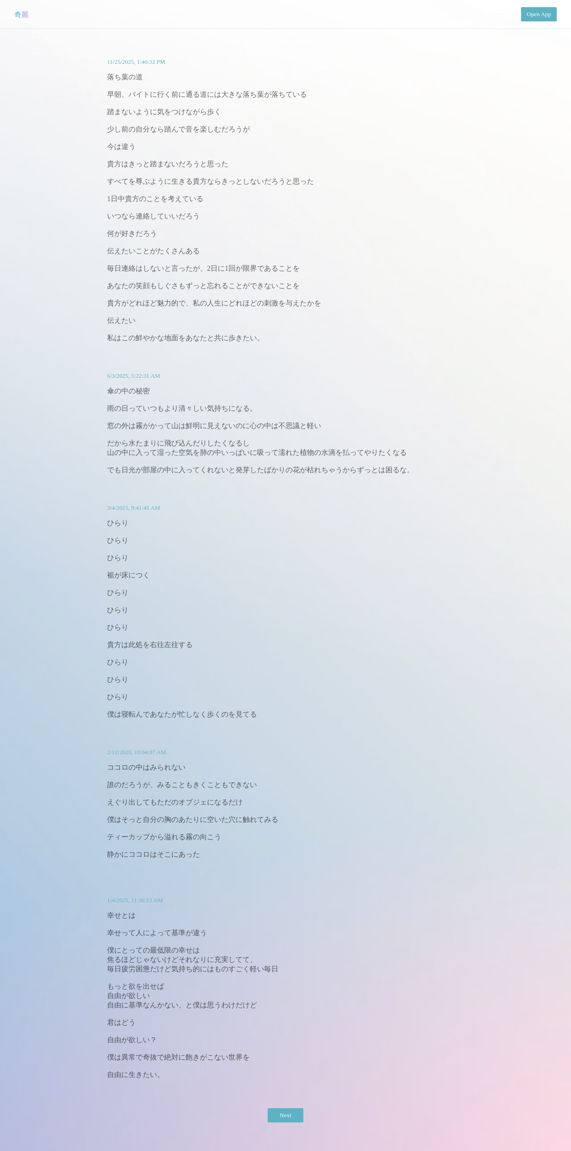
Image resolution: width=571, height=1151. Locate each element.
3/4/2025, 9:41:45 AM (133, 507)
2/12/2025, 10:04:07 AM (136, 752)
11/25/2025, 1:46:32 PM (136, 61)
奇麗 (21, 14)
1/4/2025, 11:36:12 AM (135, 900)
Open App (539, 14)
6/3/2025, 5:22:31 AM (133, 375)
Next (285, 1115)
